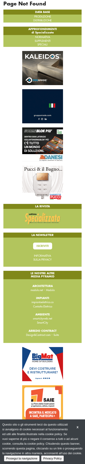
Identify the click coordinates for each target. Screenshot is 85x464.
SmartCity (42, 322)
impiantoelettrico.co (42, 302)
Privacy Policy (52, 458)
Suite (56, 335)
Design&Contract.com (38, 335)
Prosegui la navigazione (21, 458)
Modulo (50, 290)
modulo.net (37, 290)
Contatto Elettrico (42, 306)
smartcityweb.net (42, 318)
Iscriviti (42, 246)
